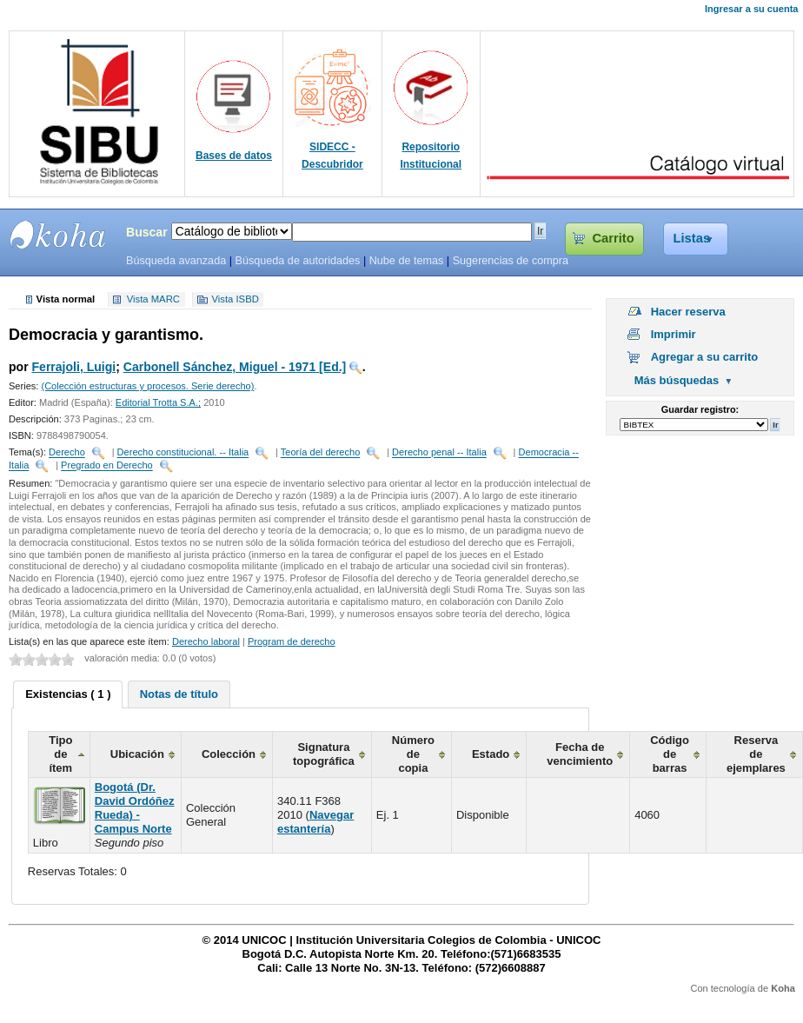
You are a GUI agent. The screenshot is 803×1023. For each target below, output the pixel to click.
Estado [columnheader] (490, 754)
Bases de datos (234, 155)
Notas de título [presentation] (179, 694)
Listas (692, 238)
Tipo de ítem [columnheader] (60, 754)
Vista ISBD (234, 300)
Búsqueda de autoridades (297, 261)
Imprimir (673, 334)
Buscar (147, 232)
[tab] (68, 694)
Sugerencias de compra (510, 261)
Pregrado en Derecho (107, 466)
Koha (783, 988)
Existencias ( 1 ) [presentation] (67, 694)
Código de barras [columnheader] (669, 754)
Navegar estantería (315, 821)
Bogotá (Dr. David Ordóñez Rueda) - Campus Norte (135, 808)
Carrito (613, 238)
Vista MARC (153, 300)
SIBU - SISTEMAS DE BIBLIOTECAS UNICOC (58, 234)
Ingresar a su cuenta (751, 8)
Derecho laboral (206, 641)
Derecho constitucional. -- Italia (183, 453)
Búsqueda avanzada (176, 261)
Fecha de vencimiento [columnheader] (580, 754)
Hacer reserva (688, 311)
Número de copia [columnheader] (413, 754)
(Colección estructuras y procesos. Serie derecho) (147, 386)
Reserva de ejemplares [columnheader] (756, 754)
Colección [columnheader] (229, 754)
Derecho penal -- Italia (439, 453)
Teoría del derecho (321, 453)
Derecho (67, 453)
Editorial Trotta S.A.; (158, 402)
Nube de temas (406, 261)
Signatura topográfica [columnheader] (324, 754)
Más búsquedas (677, 380)
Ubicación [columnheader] (137, 754)
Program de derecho (291, 641)
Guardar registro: (700, 409)
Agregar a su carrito (705, 356)
